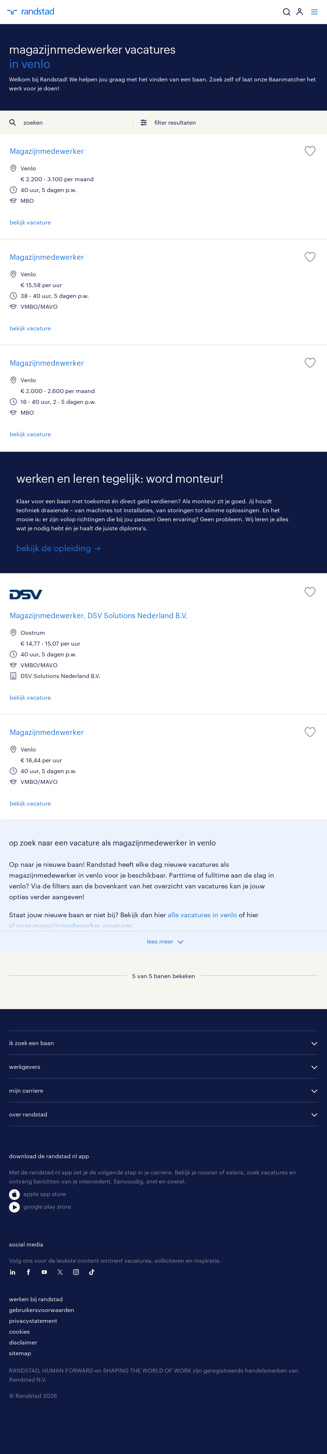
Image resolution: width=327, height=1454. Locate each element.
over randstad (28, 1114)
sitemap (20, 1353)
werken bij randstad (36, 1298)
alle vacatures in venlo (202, 915)
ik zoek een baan (31, 1042)
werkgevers (24, 1066)
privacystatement (33, 1320)
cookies (19, 1331)
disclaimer (23, 1342)
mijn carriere (26, 1090)
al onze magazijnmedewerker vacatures (70, 925)
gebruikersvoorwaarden (41, 1309)
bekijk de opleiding (53, 548)
